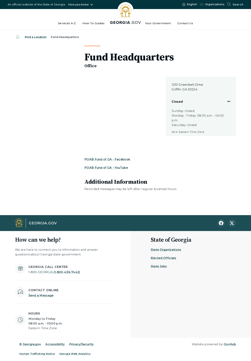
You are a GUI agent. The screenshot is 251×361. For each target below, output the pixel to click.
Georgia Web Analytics (75, 353)
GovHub (230, 344)
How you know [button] (78, 4)
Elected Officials (163, 258)
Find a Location (36, 37)
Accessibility (55, 344)
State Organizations (166, 249)
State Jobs (159, 266)
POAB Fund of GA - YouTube (106, 167)
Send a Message (40, 295)
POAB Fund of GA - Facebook (107, 159)
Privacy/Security (81, 344)
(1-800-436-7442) (54, 272)
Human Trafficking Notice (37, 353)
